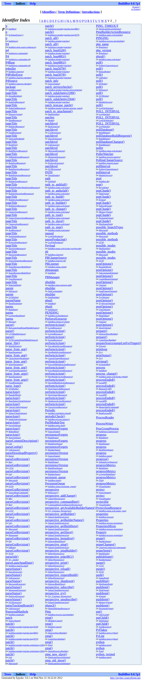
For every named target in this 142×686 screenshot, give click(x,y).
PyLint (100, 636)
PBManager (52, 277)
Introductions (91, 12)
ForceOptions (14, 425)
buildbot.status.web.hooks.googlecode (64, 248)
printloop (101, 349)
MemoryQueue (105, 212)
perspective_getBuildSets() (61, 526)
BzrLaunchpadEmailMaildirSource (24, 328)
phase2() (50, 605)
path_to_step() (54, 227)
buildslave (13, 41)
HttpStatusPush (105, 224)
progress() (102, 459)
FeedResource (15, 132)
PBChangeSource (56, 257)
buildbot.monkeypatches (58, 41)
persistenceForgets (56, 428)
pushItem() (102, 587)
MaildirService (105, 102)
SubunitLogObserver (108, 462)
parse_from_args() (17, 373)
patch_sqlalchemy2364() (60, 99)
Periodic (50, 410)
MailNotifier (53, 114)
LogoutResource (55, 334)
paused (49, 233)
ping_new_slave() (56, 654)
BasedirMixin (105, 267)
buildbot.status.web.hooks (110, 151)
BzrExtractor (53, 126)
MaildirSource (15, 346)
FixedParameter (15, 383)
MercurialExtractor (56, 151)
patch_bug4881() (55, 56)
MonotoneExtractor (56, 157)
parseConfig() (14, 446)
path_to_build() (54, 196)
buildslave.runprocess (108, 431)
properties (102, 514)
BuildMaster (104, 132)
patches (49, 117)
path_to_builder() (56, 202)
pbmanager (52, 270)
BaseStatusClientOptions (19, 401)
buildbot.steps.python (108, 633)
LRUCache (103, 614)
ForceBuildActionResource (59, 346)
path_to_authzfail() (57, 190)
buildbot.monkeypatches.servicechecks (64, 90)
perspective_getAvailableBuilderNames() (70, 507)
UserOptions (104, 309)
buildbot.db (104, 181)
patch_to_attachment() (59, 111)
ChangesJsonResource (18, 224)
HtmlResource (15, 120)
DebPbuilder (53, 297)
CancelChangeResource (58, 358)
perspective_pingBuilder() (61, 550)
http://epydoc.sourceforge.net (125, 677)
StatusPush (103, 578)
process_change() (106, 373)
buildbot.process (106, 517)
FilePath (51, 181)
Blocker (12, 322)
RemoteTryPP (105, 389)
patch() (49, 25)
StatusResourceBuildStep (19, 267)
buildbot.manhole (16, 614)
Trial (101, 480)
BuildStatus (53, 437)
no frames (135, 9)
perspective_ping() (56, 544)
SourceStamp (54, 84)
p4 (7, 50)
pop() (99, 184)
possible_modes (105, 245)
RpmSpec (103, 47)
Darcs (11, 517)
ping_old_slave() (55, 660)
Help (33, 3)
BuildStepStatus (55, 444)
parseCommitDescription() (22, 440)
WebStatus (103, 620)
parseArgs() (13, 392)
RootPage (13, 145)
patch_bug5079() (55, 68)
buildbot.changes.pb (56, 260)
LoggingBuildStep (16, 315)
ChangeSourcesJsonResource (21, 218)
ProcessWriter (104, 423)
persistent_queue (55, 477)
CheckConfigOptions (18, 407)
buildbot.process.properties (110, 523)
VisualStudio (53, 175)
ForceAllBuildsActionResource (61, 364)
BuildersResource (16, 126)
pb (46, 251)
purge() (100, 562)
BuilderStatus (54, 450)
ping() (49, 617)
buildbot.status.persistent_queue (62, 486)
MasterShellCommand (108, 407)
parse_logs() (13, 385)
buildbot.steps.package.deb (59, 285)
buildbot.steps (14, 90)
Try (100, 352)
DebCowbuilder (55, 291)
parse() (10, 324)
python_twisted (105, 654)
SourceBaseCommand (18, 492)
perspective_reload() (57, 568)
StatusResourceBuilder (58, 651)
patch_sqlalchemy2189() (60, 93)
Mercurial (103, 230)
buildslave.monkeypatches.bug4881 (63, 29)
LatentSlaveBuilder (107, 340)
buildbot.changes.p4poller (20, 77)
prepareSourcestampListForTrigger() (118, 343)
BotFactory (53, 492)
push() (100, 575)
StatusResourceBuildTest (19, 273)
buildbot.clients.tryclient (58, 322)
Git (10, 444)
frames (136, 7)
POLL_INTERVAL (108, 111)
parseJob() (12, 556)
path (48, 178)
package (11, 86)
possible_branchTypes (109, 227)
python (100, 642)
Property (101, 532)
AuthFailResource (16, 102)
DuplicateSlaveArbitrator (109, 29)
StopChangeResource (57, 395)
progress (101, 434)
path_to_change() (56, 208)
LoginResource (54, 328)
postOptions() (104, 263)
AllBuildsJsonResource (18, 157)
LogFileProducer (55, 236)
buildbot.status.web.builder (110, 35)
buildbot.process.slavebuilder (111, 41)
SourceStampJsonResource (20, 260)
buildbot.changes (16, 71)
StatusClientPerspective (58, 517)
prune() (100, 538)
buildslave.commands (18, 53)
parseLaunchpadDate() (20, 562)
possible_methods (107, 233)
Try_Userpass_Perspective (59, 511)
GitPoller (103, 77)
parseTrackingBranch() (20, 605)
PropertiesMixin (106, 526)
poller (99, 147)
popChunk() (103, 190)
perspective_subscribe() (59, 587)
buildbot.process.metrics (109, 157)
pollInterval (103, 166)
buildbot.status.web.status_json (112, 511)
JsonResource (14, 230)
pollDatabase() (105, 129)
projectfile (102, 501)
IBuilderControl (55, 620)
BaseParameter (15, 303)
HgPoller (102, 84)
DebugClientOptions (17, 413)
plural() (100, 56)
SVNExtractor (54, 169)
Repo (11, 456)
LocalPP (102, 383)
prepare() (101, 331)
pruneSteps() (104, 550)
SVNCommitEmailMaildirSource (23, 340)
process (100, 367)
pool (98, 178)
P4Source (11, 80)
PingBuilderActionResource (113, 32)
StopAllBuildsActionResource (61, 383)
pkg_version (103, 50)
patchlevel (51, 123)
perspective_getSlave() (59, 532)
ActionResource (55, 340)
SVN (101, 242)
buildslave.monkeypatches (59, 47)
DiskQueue (103, 193)
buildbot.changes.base (108, 163)
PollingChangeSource (108, 65)
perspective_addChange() (60, 495)
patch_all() (51, 38)
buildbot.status (105, 456)
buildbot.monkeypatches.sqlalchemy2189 (26, 645)
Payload (50, 245)
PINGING (102, 38)
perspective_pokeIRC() (59, 556)
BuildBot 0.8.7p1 (129, 3)
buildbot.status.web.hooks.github (113, 376)
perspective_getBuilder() (60, 514)
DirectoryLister (15, 114)
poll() (99, 62)
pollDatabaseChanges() (110, 141)
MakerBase (104, 315)
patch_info (51, 80)
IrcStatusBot (104, 364)
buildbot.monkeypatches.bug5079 (23, 639)
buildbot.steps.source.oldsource (22, 47)
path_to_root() (54, 215)
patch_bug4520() (55, 50)
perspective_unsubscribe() (61, 599)
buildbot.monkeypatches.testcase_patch (65, 108)
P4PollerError (14, 74)
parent (9, 288)
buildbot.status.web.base (109, 59)
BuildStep (13, 309)
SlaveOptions (104, 328)
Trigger (102, 346)
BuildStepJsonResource (19, 169)
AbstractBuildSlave (56, 541)
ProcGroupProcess (107, 428)
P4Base (10, 62)
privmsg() (102, 361)
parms (9, 306)
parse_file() (13, 343)
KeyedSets (103, 187)
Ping (48, 611)
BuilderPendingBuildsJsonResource (24, 187)
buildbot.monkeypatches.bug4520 (23, 627)
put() (99, 611)
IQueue (102, 199)
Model (51, 120)
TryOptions (104, 297)
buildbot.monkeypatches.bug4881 (23, 633)
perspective (52, 489)
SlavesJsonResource (17, 254)
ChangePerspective (56, 498)
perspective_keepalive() (59, 538)
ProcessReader (105, 417)
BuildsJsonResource (17, 206)
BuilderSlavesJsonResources (21, 193)
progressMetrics (106, 465)
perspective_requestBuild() (61, 575)
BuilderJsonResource (18, 181)
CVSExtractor (54, 132)
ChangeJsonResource (18, 212)
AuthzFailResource (16, 108)
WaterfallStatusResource (58, 608)
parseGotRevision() (18, 459)
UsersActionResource (57, 407)
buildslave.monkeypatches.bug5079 (63, 35)
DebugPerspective (56, 553)
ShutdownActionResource (59, 401)
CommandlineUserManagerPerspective (65, 505)
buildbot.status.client (57, 267)
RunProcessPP (105, 413)
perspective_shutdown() (60, 581)
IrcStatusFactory (16, 35)
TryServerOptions (106, 303)
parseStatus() (14, 568)
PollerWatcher (104, 154)
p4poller (11, 68)
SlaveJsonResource (17, 248)
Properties (102, 520)
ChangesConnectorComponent (112, 547)
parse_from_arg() (16, 349)
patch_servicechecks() (58, 86)
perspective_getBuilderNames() (64, 520)
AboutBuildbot (14, 96)
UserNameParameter (17, 370)
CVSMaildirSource (17, 334)
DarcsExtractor (54, 138)
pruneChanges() (105, 544)
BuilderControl (54, 627)
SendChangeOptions (107, 291)
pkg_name (102, 44)
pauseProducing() (56, 239)
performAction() (55, 324)
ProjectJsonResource (17, 242)
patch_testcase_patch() (59, 105)
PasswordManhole (17, 611)
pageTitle (11, 93)
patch (9, 617)
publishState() (104, 556)
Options (102, 285)
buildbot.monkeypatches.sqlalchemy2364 (26, 651)
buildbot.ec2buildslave (58, 315)
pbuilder (50, 282)
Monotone (13, 535)
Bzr (10, 462)
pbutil (48, 300)
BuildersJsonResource (18, 199)
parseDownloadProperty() (21, 453)
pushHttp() (102, 581)
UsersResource (15, 279)
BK (10, 498)
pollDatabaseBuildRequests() (114, 135)
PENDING (52, 312)
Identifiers (49, 12)
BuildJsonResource (17, 163)
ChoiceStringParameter (18, 358)
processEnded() (105, 379)
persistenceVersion (56, 453)
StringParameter (16, 364)
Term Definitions (69, 12)
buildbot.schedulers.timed (59, 413)
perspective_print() (57, 562)
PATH (49, 172)
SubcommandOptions (108, 273)
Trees (7, 3)
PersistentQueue (106, 218)
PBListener (52, 263)
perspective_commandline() (62, 501)
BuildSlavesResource (18, 151)
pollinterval (103, 172)
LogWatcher (104, 114)
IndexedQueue (105, 206)
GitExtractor (53, 145)
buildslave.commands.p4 (19, 59)
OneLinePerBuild (16, 138)
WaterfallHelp (15, 285)
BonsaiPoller (104, 71)
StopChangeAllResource (58, 389)
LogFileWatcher (106, 108)
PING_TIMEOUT (107, 25)
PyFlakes (101, 629)
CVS (11, 468)
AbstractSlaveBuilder (108, 334)
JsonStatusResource (17, 236)
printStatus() (103, 355)
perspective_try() (55, 593)
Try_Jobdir (13, 559)
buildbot (12, 29)
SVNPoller (103, 96)
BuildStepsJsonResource (19, 175)
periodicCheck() (55, 416)
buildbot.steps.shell (56, 425)
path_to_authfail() (56, 184)
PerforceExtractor (55, 163)
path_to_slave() (54, 221)
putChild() (102, 617)
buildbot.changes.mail (18, 566)
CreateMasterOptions (108, 279)
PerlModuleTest (55, 422)
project (100, 489)
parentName (13, 300)
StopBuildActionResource (59, 352)
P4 (7, 44)
